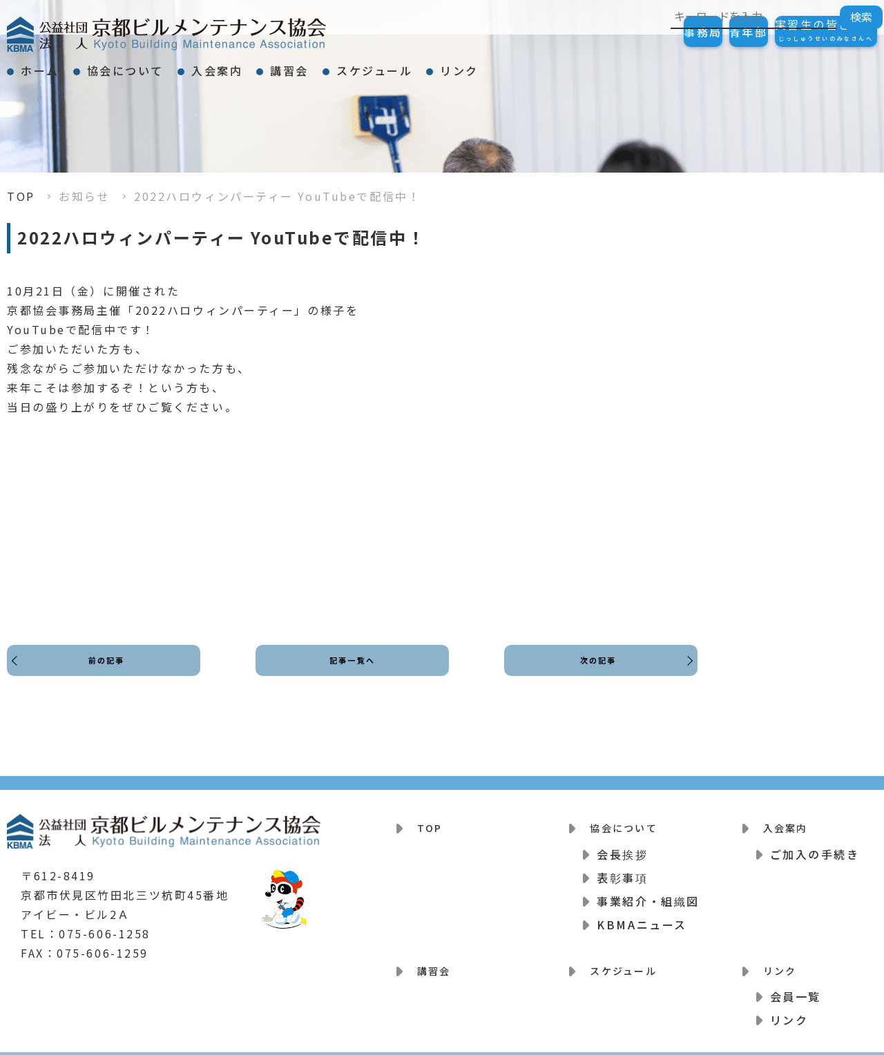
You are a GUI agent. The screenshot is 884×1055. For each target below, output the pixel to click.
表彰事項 (622, 868)
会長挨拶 (622, 845)
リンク (596, 65)
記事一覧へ (352, 673)
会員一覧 (795, 979)
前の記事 (110, 673)
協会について (162, 65)
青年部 (707, 31)
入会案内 (279, 65)
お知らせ (84, 196)
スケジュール (486, 65)
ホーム (52, 65)
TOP (21, 196)
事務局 (634, 31)
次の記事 (594, 673)
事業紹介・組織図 (648, 892)
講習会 (376, 65)
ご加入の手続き (815, 845)
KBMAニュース (641, 915)
